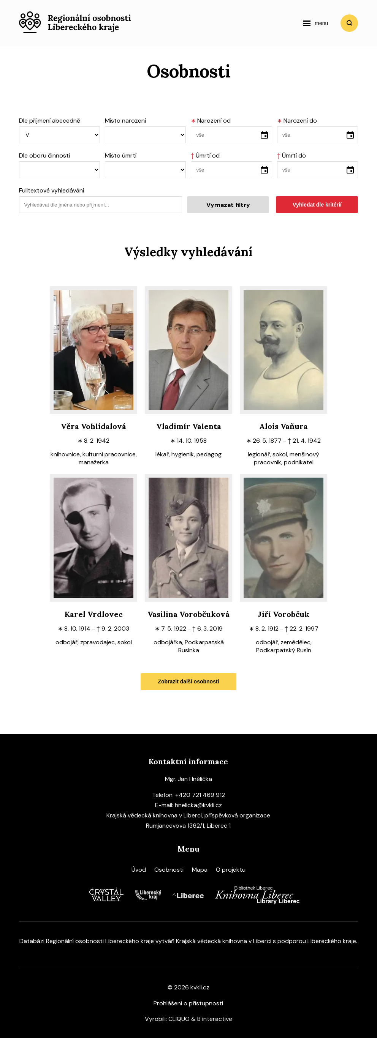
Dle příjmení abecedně (49, 121)
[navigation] (315, 23)
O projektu (231, 870)
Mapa (200, 870)
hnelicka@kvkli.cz (198, 805)
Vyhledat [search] (349, 23)
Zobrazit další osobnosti (188, 681)
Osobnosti (169, 870)
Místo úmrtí (120, 155)
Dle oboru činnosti (44, 155)
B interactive (214, 1019)
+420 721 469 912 (200, 795)
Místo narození (125, 121)
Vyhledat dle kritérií (317, 205)
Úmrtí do (291, 155)
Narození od (211, 121)
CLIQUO (179, 1019)
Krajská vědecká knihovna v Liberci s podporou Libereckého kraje (266, 941)
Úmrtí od (205, 155)
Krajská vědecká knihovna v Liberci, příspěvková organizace (188, 815)
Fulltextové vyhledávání (51, 190)
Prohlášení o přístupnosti (188, 1003)
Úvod (138, 870)
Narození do (297, 121)
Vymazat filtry (228, 205)
